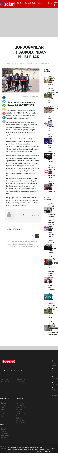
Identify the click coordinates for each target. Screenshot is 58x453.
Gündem (20, 3)
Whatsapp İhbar (22, 379)
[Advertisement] (29, 22)
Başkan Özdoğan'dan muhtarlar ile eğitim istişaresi (52, 80)
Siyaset (3, 416)
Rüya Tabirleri (5, 435)
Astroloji (3, 437)
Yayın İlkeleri (4, 379)
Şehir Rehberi (20, 420)
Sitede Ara (4, 429)
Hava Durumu (20, 403)
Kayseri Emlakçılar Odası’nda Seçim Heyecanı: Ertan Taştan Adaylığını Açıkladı (51, 228)
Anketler (3, 431)
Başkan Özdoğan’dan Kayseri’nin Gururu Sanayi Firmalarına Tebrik (52, 171)
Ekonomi (27, 3)
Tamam (47, 451)
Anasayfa (4, 39)
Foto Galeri (54, 363)
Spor (2, 414)
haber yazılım (4, 450)
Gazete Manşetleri (21, 422)
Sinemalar (19, 416)
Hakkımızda (4, 377)
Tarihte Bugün (20, 414)
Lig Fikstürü (19, 411)
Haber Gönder (21, 381)
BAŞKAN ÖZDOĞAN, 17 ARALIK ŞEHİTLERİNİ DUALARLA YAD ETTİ (52, 247)
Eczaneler (19, 409)
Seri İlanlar (19, 418)
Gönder (37, 236)
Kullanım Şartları (22, 377)
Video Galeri (54, 371)
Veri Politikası (5, 381)
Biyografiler (4, 433)
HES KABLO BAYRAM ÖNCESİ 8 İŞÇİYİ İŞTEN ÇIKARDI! (50, 141)
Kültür (3, 411)
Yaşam (40, 3)
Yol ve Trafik (20, 405)
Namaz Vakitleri (21, 407)
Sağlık (34, 3)
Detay (39, 451)
